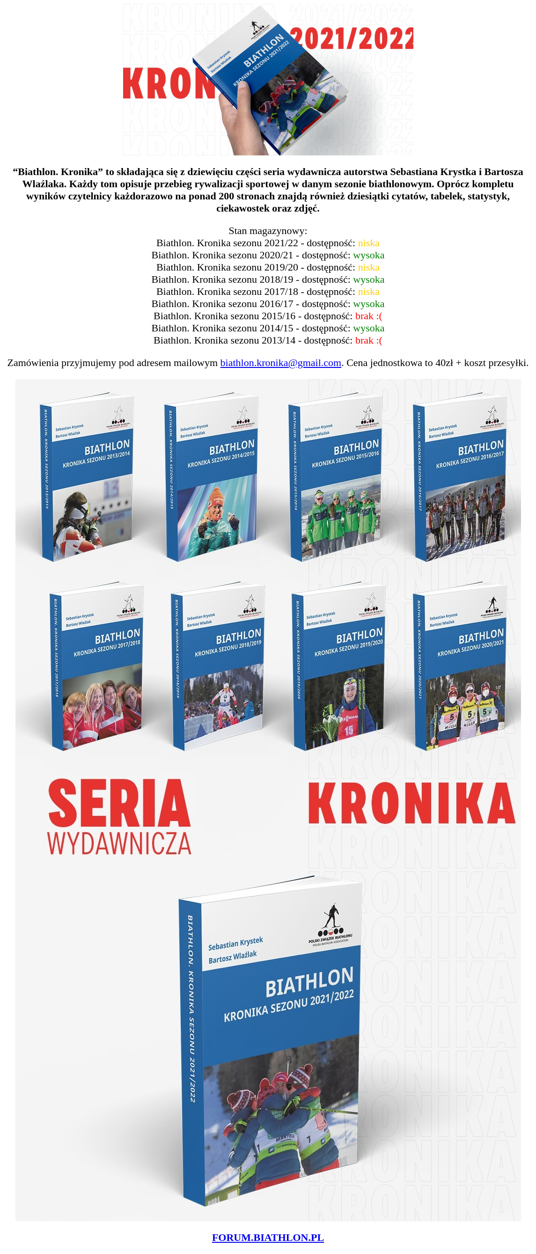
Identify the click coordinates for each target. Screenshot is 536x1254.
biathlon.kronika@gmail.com (281, 362)
